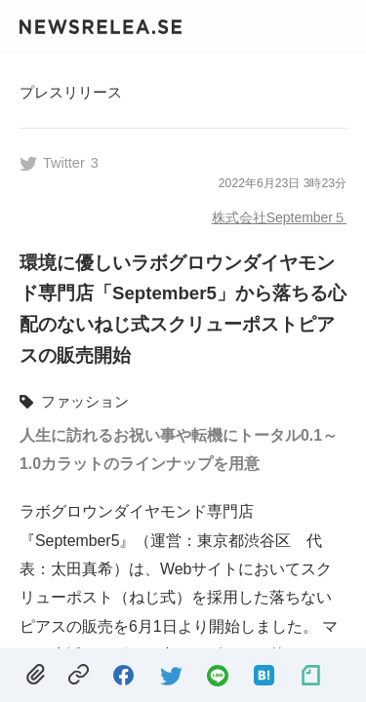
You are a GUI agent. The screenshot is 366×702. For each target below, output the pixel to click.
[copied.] (78, 675)
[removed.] (35, 675)
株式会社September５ (279, 217)
